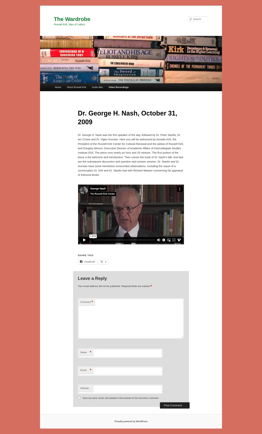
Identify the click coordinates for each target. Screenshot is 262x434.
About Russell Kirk (76, 87)
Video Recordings (119, 87)
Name (85, 352)
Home (58, 87)
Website (84, 388)
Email (85, 370)
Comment (86, 302)
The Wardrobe (72, 19)
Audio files (97, 87)
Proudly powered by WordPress (130, 421)
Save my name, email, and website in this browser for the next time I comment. (121, 398)
